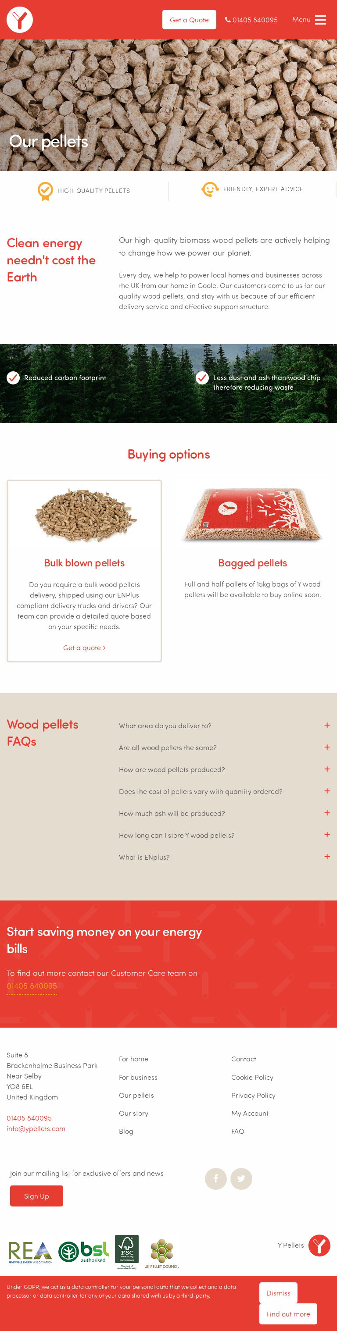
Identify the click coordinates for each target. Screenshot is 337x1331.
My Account (250, 1112)
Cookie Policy (252, 1077)
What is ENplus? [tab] (144, 856)
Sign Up (36, 1195)
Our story (133, 1112)
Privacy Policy (253, 1095)
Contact (243, 1058)
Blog (126, 1130)
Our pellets (136, 1095)
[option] (84, 191)
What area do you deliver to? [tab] (165, 725)
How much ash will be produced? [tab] (172, 813)
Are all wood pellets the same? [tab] (168, 747)
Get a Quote (189, 19)
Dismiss (278, 1292)
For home (133, 1058)
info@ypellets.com (36, 1128)
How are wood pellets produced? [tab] (172, 769)
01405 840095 (32, 985)
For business (138, 1077)
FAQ (237, 1130)
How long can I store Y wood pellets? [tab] (177, 835)
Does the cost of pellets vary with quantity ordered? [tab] (201, 791)
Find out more (288, 1313)
